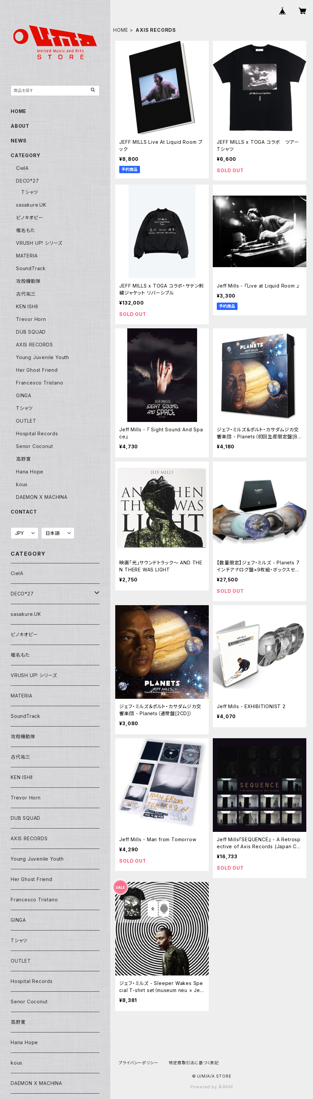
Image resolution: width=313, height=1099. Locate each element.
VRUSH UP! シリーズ (39, 243)
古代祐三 (26, 294)
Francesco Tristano (39, 383)
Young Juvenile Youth (42, 357)
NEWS (19, 140)
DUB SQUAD (31, 332)
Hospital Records (37, 433)
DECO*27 (27, 181)
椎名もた (25, 230)
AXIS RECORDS (34, 344)
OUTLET (26, 421)
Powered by (211, 1086)
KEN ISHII (27, 306)
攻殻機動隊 (28, 281)
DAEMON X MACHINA (41, 497)
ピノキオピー (29, 217)
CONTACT (24, 512)
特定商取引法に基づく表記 (194, 1062)
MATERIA (27, 255)
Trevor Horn (31, 319)
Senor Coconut (34, 446)
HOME (120, 30)
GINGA (23, 395)
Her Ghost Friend (37, 370)
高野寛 (23, 459)
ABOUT (20, 126)
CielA (22, 168)
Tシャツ (29, 192)
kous (22, 484)
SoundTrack (31, 268)
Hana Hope (29, 471)
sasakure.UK (31, 205)
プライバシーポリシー (138, 1062)
